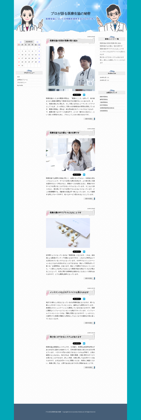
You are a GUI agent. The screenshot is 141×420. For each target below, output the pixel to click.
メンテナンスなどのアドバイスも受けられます (69, 292)
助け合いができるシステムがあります (65, 337)
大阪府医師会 (104, 102)
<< (21, 42)
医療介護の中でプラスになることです (65, 213)
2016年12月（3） (105, 77)
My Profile (20, 85)
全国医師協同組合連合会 (107, 108)
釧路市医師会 (104, 96)
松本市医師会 (104, 105)
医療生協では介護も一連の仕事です (64, 133)
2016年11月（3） (105, 80)
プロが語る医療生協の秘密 (70, 13)
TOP (18, 77)
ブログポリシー (21, 82)
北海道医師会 (104, 111)
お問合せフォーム (22, 79)
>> (37, 42)
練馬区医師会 (104, 99)
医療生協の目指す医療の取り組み (64, 41)
